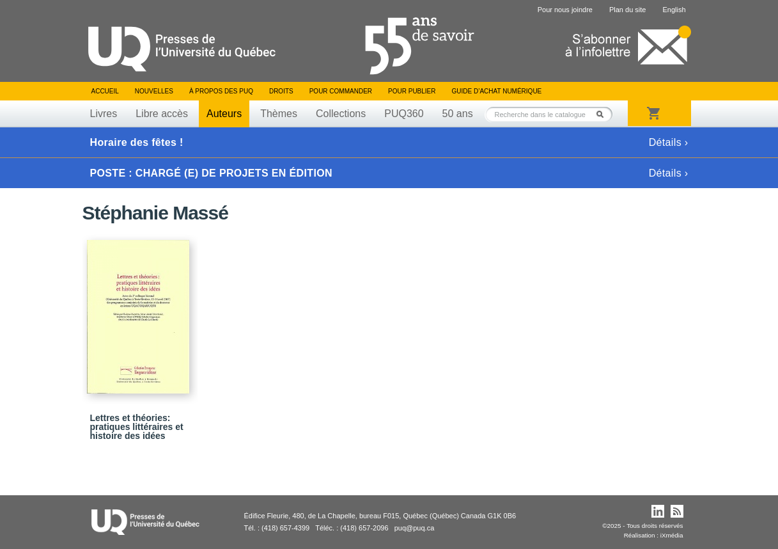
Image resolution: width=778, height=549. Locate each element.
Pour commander (340, 91)
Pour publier (411, 91)
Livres (104, 113)
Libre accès (162, 113)
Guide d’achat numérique (497, 91)
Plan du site (627, 9)
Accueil (105, 91)
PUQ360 (403, 113)
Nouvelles (154, 91)
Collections (341, 113)
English (673, 9)
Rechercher (603, 114)
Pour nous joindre (565, 9)
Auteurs (224, 113)
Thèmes (278, 113)
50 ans (457, 113)
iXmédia (671, 535)
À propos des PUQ (221, 91)
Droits (281, 91)
